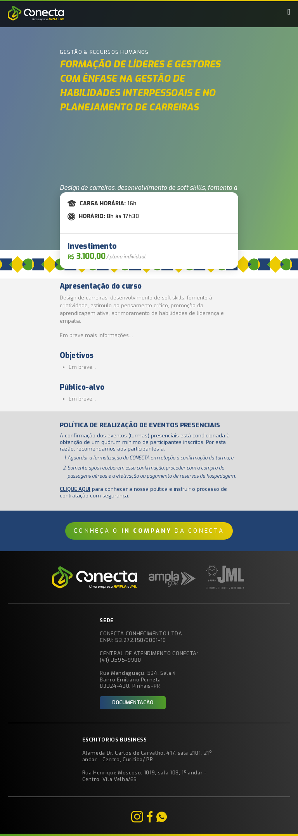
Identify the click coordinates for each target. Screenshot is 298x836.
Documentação (132, 702)
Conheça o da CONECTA (149, 531)
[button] (289, 12)
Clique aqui (75, 489)
